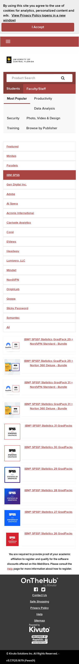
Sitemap (39, 620)
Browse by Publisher (41, 128)
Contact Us (39, 595)
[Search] (63, 78)
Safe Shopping (39, 601)
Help (10, 569)
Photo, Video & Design (43, 118)
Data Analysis (44, 108)
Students (13, 88)
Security (13, 118)
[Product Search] (30, 78)
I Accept (53, 27)
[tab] (39, 146)
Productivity (43, 98)
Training (13, 128)
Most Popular (17, 98)
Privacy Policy (39, 608)
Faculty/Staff (36, 89)
